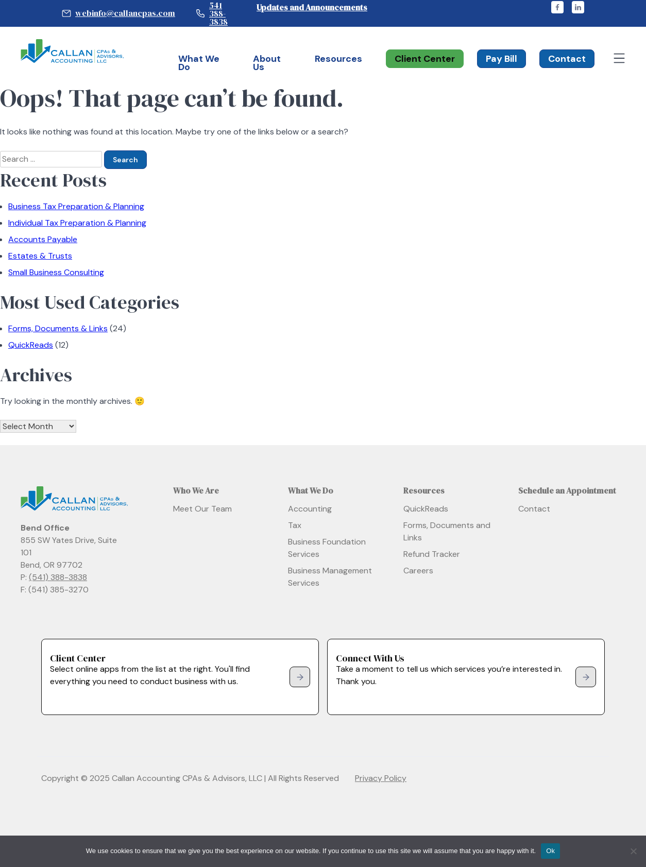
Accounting (310, 508)
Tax (294, 525)
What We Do (198, 63)
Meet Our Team (202, 508)
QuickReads (30, 344)
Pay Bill (501, 59)
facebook (557, 7)
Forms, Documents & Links (58, 328)
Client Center (425, 59)
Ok (550, 851)
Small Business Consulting (56, 272)
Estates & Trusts (40, 255)
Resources (338, 59)
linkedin (578, 7)
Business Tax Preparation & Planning (76, 206)
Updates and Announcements (312, 7)
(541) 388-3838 (58, 577)
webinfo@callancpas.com (125, 13)
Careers (418, 570)
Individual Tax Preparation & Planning (77, 222)
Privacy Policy (380, 778)
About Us (267, 63)
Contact (567, 59)
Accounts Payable (42, 239)
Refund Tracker (431, 554)
